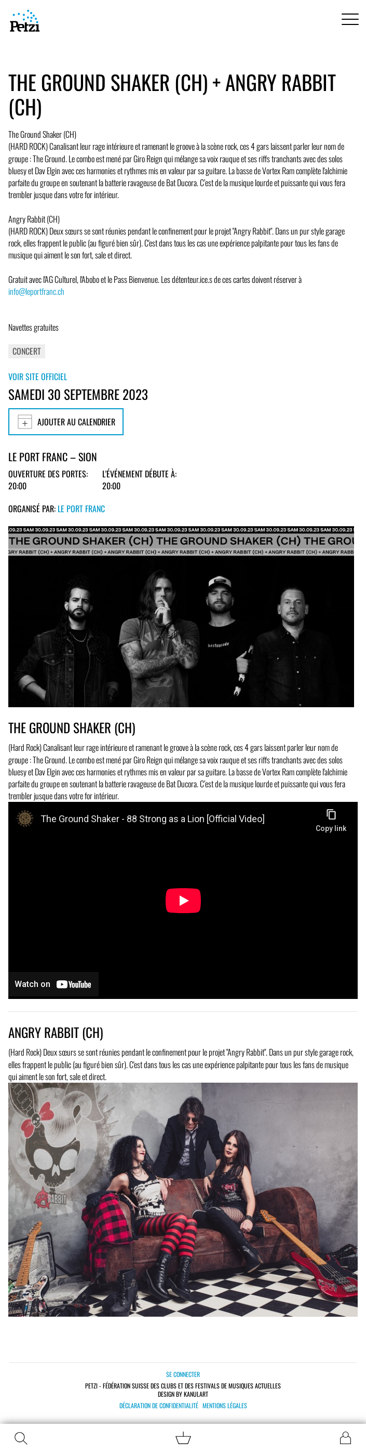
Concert (26, 351)
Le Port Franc (81, 508)
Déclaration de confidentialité (158, 1405)
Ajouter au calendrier (66, 421)
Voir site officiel (37, 376)
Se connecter (183, 1374)
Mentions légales (224, 1405)
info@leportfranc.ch (36, 291)
